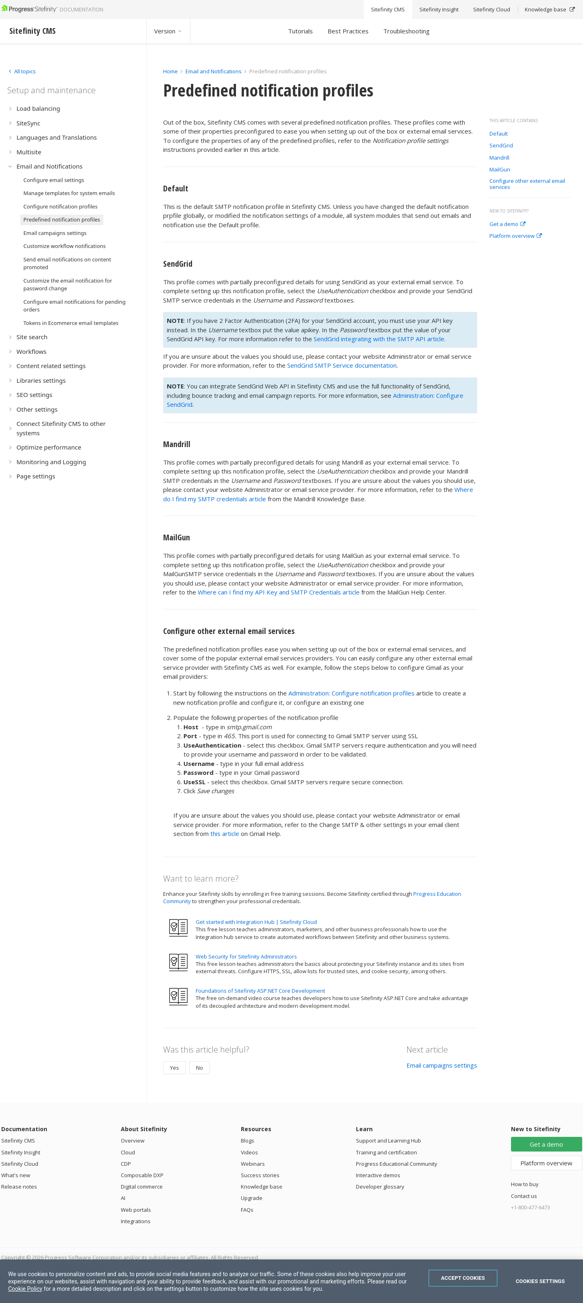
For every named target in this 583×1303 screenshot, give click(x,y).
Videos (249, 1152)
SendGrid (501, 146)
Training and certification (386, 1152)
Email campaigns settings (441, 1065)
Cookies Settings (540, 1281)
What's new (15, 1175)
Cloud (128, 1152)
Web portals (136, 1209)
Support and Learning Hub (388, 1140)
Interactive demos (378, 1175)
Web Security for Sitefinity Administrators (246, 956)
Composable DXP (142, 1175)
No (199, 1067)
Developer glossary (380, 1186)
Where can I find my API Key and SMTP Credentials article (279, 592)
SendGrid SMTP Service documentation (342, 365)
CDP (126, 1163)
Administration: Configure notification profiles (351, 693)
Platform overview (515, 236)
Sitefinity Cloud (19, 1163)
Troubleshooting (406, 31)
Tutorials (300, 31)
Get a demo (507, 224)
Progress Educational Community (396, 1163)
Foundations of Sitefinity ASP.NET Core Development (260, 990)
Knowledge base (261, 1186)
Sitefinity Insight (20, 1152)
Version (168, 31)
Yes (174, 1067)
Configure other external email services (527, 184)
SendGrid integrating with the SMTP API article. (379, 339)
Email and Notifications (214, 71)
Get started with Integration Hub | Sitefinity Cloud (256, 922)
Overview (132, 1140)
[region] (291, 1281)
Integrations (136, 1221)
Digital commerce (142, 1186)
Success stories (260, 1175)
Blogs (247, 1140)
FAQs (247, 1209)
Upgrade (251, 1198)
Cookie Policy (25, 1288)
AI (123, 1198)
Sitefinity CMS (18, 1140)
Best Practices (348, 31)
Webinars (253, 1163)
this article (224, 833)
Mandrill (499, 158)
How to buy (525, 1184)
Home (170, 71)
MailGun (499, 170)
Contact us (524, 1196)
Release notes (19, 1186)
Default (498, 134)
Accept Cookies (463, 1278)
